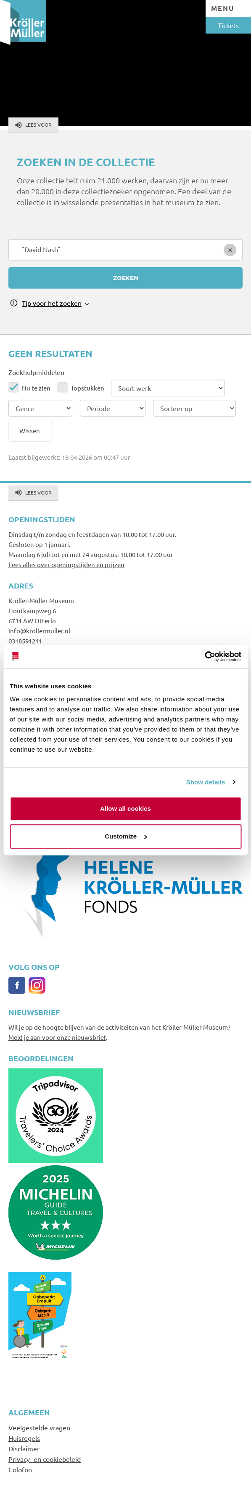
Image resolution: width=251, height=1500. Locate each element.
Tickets (228, 25)
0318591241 (25, 641)
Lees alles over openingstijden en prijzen (66, 564)
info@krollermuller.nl (39, 631)
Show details (205, 782)
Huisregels (24, 1438)
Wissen (29, 431)
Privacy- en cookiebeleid (44, 1459)
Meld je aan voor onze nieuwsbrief (57, 1037)
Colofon (20, 1469)
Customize (126, 836)
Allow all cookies (125, 808)
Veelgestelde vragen (39, 1427)
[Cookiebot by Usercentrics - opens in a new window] (204, 656)
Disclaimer (24, 1448)
